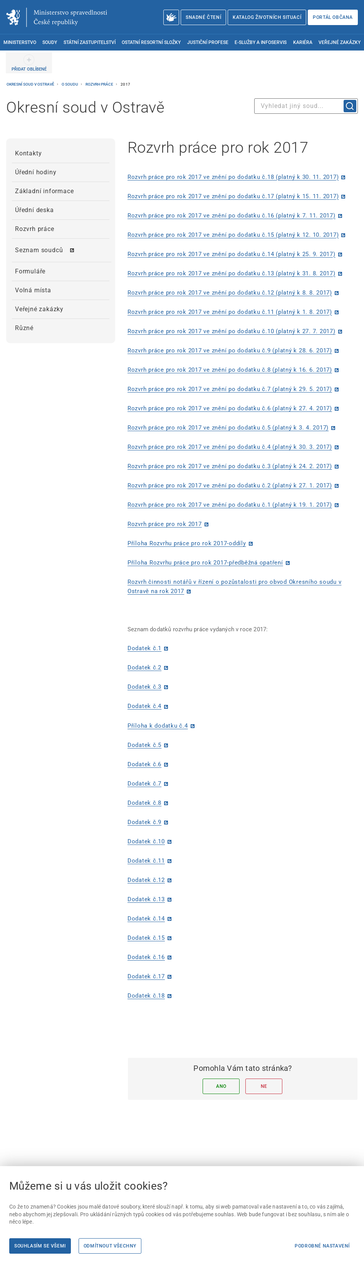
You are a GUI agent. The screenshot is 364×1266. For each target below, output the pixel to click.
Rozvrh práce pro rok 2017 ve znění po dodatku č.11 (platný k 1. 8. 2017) (229, 311)
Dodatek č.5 (144, 745)
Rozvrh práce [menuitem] (34, 229)
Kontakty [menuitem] (28, 153)
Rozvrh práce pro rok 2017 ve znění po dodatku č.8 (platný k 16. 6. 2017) (229, 369)
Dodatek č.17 (146, 976)
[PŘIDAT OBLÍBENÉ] (29, 62)
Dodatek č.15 (146, 937)
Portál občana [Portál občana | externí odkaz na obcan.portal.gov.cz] (333, 17)
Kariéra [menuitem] (302, 42)
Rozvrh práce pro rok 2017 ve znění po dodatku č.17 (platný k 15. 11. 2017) (233, 196)
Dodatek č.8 (144, 802)
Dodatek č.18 (146, 995)
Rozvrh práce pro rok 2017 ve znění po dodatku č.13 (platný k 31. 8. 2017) (231, 273)
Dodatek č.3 (144, 686)
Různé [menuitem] (24, 328)
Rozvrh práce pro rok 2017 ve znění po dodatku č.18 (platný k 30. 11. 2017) (233, 177)
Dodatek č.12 (146, 880)
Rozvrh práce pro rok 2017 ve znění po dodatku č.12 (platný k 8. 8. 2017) (229, 292)
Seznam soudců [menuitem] (39, 250)
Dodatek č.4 (144, 706)
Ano (221, 1086)
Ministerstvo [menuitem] (19, 42)
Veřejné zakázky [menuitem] (340, 42)
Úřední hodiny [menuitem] (35, 172)
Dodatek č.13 (146, 899)
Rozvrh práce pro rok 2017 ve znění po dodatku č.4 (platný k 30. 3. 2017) (229, 446)
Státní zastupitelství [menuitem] (90, 42)
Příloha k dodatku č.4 (157, 725)
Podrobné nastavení (322, 1246)
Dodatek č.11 (146, 860)
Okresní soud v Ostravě (31, 84)
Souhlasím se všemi (40, 1246)
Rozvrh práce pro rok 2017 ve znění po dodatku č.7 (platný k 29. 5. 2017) (229, 389)
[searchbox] (306, 106)
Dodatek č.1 (144, 648)
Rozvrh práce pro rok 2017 (164, 524)
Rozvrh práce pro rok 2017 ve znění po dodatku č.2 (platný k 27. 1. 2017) (229, 485)
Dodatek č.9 (144, 822)
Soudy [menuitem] (49, 42)
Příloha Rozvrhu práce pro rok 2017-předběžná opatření (205, 562)
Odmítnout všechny (110, 1246)
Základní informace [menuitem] (44, 191)
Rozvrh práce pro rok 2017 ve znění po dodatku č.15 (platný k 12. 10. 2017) (233, 234)
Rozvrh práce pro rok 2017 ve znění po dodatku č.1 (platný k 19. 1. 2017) (229, 504)
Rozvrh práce (100, 84)
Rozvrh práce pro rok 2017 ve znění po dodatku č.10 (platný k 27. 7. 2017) (231, 331)
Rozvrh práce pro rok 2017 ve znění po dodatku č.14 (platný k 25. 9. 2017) (231, 254)
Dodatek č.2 (144, 667)
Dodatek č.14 (146, 918)
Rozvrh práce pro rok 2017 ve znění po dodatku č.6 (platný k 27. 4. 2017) (229, 408)
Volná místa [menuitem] (33, 290)
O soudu (70, 84)
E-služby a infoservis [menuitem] (261, 42)
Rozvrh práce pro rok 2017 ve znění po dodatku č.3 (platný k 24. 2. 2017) (229, 466)
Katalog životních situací (267, 17)
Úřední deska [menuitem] (34, 210)
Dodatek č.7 (144, 783)
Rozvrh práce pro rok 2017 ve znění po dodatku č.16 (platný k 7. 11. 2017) (231, 215)
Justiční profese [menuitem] (207, 42)
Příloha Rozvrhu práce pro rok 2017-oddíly (186, 543)
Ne (264, 1086)
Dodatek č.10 (146, 841)
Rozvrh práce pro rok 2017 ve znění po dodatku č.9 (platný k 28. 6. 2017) (229, 350)
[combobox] (306, 106)
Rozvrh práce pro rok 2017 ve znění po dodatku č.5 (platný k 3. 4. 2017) (228, 427)
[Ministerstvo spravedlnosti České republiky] (56, 17)
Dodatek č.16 (146, 957)
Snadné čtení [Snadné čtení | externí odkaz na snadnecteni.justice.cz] (203, 17)
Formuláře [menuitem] (30, 271)
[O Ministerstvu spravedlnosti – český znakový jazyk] (171, 17)
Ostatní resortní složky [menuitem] (151, 42)
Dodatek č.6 (144, 764)
